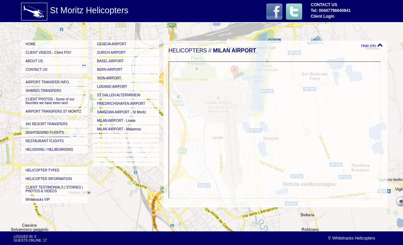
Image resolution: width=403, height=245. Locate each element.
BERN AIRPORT (109, 69)
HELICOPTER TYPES (42, 170)
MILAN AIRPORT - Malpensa (119, 129)
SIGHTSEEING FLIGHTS (45, 132)
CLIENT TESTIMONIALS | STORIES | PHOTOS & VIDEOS (54, 189)
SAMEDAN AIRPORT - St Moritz (121, 112)
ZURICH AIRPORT (111, 52)
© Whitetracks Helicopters (351, 238)
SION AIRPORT (109, 78)
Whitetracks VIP (38, 199)
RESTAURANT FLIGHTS (45, 141)
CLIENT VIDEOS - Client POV (48, 52)
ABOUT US (34, 61)
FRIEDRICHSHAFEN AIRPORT (121, 103)
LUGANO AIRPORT (112, 86)
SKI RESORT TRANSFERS (46, 124)
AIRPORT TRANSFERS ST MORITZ (53, 111)
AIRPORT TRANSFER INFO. (48, 82)
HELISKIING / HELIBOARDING (49, 149)
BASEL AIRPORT (110, 61)
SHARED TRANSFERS (43, 91)
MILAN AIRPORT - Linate (116, 120)
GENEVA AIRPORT (112, 44)
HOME (31, 44)
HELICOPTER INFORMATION (49, 179)
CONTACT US (36, 69)
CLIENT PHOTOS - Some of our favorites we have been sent (50, 101)
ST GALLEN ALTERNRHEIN (118, 95)
